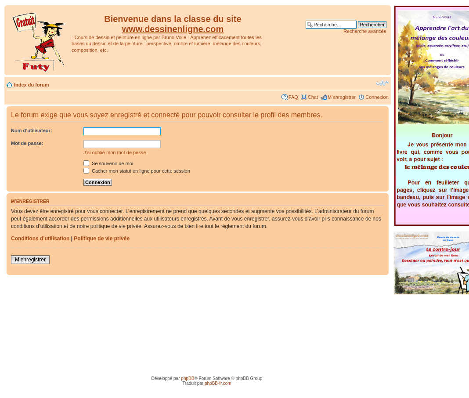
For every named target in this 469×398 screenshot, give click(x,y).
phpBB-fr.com (218, 383)
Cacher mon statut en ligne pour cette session (136, 171)
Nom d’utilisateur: (31, 130)
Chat (313, 97)
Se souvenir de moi (108, 163)
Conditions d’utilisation (40, 238)
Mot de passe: (27, 143)
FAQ (293, 97)
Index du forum (31, 84)
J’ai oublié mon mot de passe (114, 152)
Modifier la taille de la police (382, 83)
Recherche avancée (364, 31)
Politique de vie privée (102, 238)
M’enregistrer (342, 97)
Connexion (377, 97)
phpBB (187, 378)
